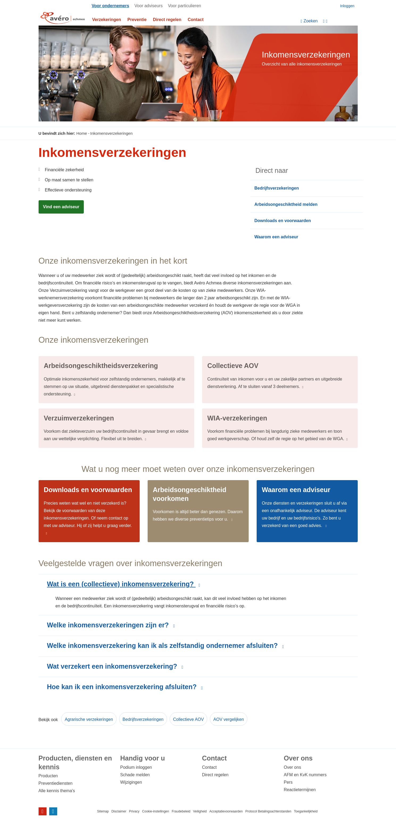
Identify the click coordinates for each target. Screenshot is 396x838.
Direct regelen (167, 19)
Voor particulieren (184, 5)
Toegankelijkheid (306, 811)
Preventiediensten (56, 783)
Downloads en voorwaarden (283, 220)
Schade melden (135, 774)
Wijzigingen (131, 782)
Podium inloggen (136, 767)
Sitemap (103, 811)
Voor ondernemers (110, 5)
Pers (288, 782)
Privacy (134, 811)
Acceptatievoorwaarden (226, 811)
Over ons (292, 767)
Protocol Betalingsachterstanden (268, 811)
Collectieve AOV (188, 719)
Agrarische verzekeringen (89, 719)
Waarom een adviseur (276, 237)
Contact (196, 19)
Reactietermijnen (300, 789)
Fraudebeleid (181, 811)
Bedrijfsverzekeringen (277, 188)
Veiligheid (200, 811)
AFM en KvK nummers (305, 774)
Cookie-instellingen (155, 811)
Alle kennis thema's (57, 790)
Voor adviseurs (149, 5)
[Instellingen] (340, 21)
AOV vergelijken (228, 719)
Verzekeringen (106, 19)
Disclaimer (118, 811)
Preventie (137, 19)
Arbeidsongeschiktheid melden (286, 204)
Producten (48, 776)
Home (81, 133)
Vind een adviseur (61, 207)
